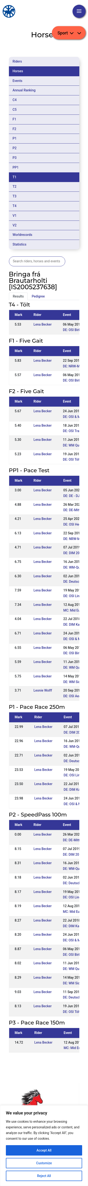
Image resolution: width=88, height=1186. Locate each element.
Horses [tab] (18, 71)
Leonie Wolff (43, 690)
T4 (15, 206)
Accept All (44, 1150)
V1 (15, 215)
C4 (15, 100)
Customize (44, 1163)
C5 (15, 109)
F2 (14, 129)
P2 (15, 148)
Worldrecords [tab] (22, 235)
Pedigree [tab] (38, 296)
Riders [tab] (17, 61)
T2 (15, 186)
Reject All (44, 1176)
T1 (15, 177)
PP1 (16, 167)
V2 (15, 225)
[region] (44, 1145)
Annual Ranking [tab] (24, 90)
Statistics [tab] (20, 244)
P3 (15, 158)
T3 (15, 196)
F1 (14, 119)
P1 (15, 138)
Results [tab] (18, 296)
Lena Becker (43, 324)
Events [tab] (18, 81)
